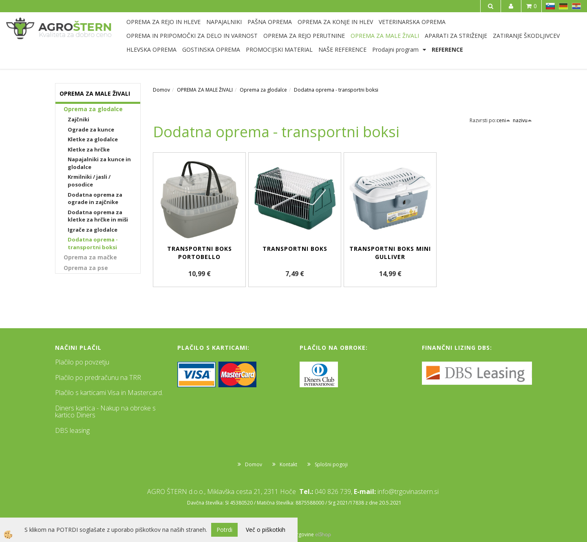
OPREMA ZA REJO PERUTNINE (304, 35)
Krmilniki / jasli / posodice (89, 180)
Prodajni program (395, 49)
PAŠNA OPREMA (269, 22)
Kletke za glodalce (93, 139)
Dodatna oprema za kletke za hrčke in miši (98, 216)
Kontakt (288, 464)
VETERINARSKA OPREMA (412, 22)
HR (576, 6)
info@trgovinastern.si (408, 491)
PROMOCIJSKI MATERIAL (279, 49)
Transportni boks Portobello (199, 253)
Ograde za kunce (91, 129)
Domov (161, 89)
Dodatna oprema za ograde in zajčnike (95, 198)
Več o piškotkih (265, 529)
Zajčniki (78, 119)
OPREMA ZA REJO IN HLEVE (163, 22)
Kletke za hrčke (89, 149)
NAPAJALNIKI (224, 22)
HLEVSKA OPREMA (151, 49)
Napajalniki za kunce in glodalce (99, 163)
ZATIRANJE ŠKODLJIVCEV (526, 35)
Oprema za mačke (90, 257)
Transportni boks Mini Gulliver (390, 253)
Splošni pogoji (331, 464)
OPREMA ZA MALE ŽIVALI (385, 35)
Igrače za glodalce (92, 229)
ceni (503, 120)
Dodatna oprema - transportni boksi (93, 243)
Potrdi (224, 529)
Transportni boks (295, 248)
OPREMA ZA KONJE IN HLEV (335, 22)
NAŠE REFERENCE (342, 49)
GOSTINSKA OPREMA (211, 49)
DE (563, 6)
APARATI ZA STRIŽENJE (456, 35)
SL (550, 6)
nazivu (522, 120)
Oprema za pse (86, 268)
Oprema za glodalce (93, 109)
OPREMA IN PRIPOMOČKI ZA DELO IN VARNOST (192, 35)
